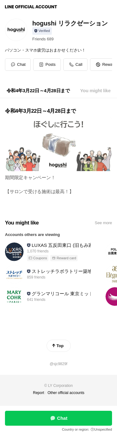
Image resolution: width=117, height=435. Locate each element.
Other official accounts (65, 393)
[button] (47, 64)
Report (38, 393)
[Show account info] (42, 31)
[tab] (38, 90)
